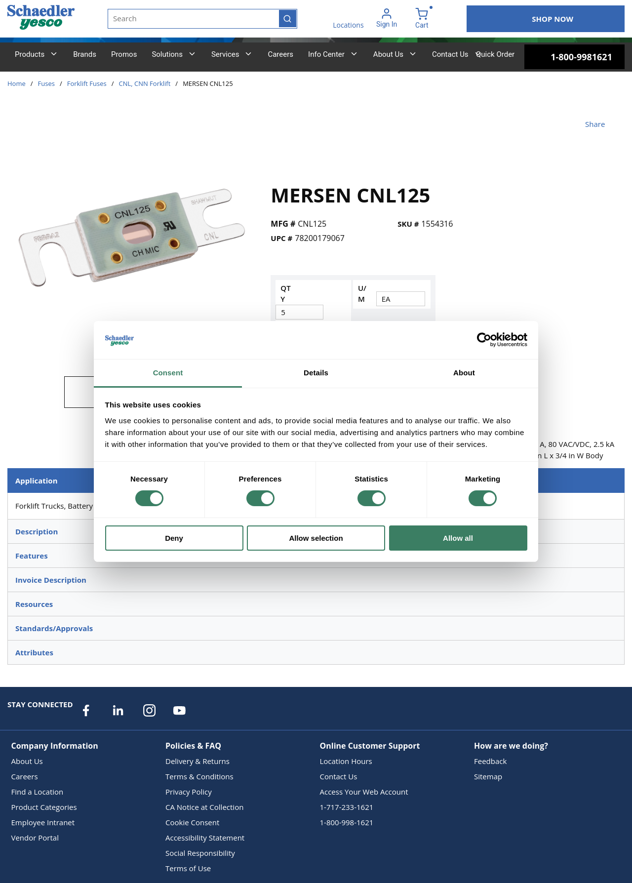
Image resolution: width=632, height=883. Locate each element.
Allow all (458, 538)
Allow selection (316, 538)
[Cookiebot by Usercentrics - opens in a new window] (484, 339)
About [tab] (464, 372)
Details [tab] (316, 372)
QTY (285, 293)
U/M (362, 293)
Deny (174, 538)
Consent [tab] (168, 372)
